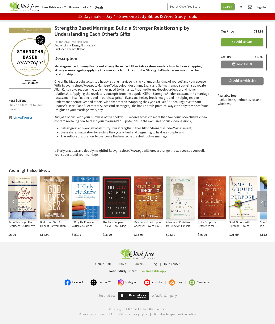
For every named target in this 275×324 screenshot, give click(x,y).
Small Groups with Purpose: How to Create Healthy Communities (240, 227)
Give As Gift (242, 64)
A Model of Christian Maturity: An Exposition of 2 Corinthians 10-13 (180, 226)
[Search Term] (194, 6)
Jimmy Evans (71, 46)
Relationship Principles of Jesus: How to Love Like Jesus (147, 226)
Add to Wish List (242, 81)
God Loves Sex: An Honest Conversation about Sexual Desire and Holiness (53, 227)
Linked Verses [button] (22, 117)
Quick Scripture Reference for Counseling (207, 226)
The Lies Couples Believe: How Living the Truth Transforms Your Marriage (117, 227)
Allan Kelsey (87, 46)
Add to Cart (242, 42)
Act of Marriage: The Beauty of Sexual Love (21, 224)
